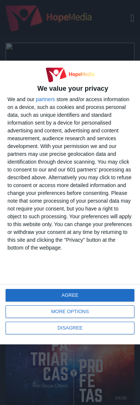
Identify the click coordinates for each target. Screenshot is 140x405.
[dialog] (70, 202)
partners (45, 99)
